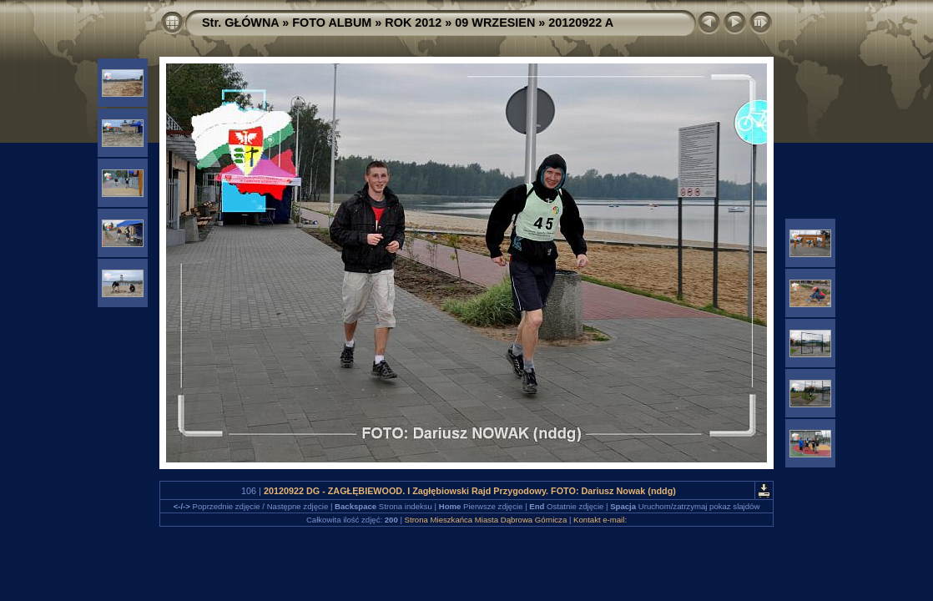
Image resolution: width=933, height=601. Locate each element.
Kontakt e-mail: (600, 519)
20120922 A (580, 22)
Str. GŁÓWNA (240, 22)
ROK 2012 (413, 22)
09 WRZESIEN (495, 22)
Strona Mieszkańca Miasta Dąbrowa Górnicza (486, 519)
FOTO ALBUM (331, 22)
